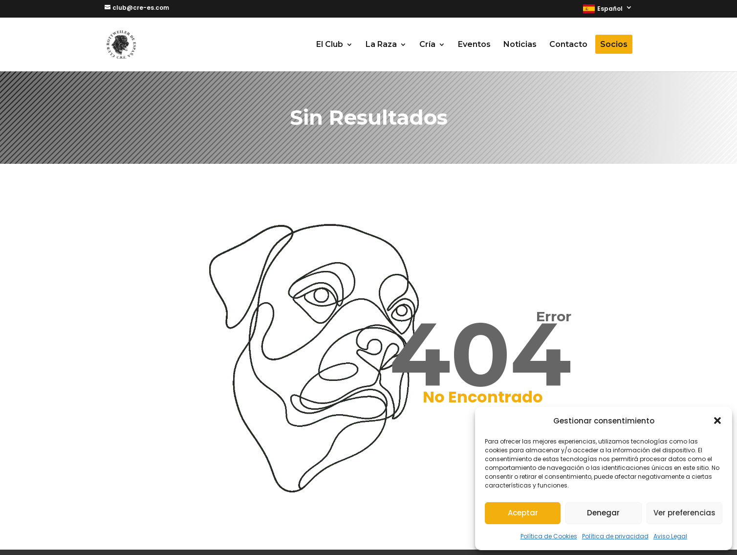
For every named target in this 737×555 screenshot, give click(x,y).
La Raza (381, 45)
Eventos (474, 45)
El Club (329, 45)
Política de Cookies (548, 536)
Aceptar (523, 513)
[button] (717, 420)
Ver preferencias (684, 513)
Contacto (568, 45)
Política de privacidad (615, 536)
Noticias (520, 45)
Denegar (603, 513)
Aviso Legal (670, 536)
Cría (427, 45)
